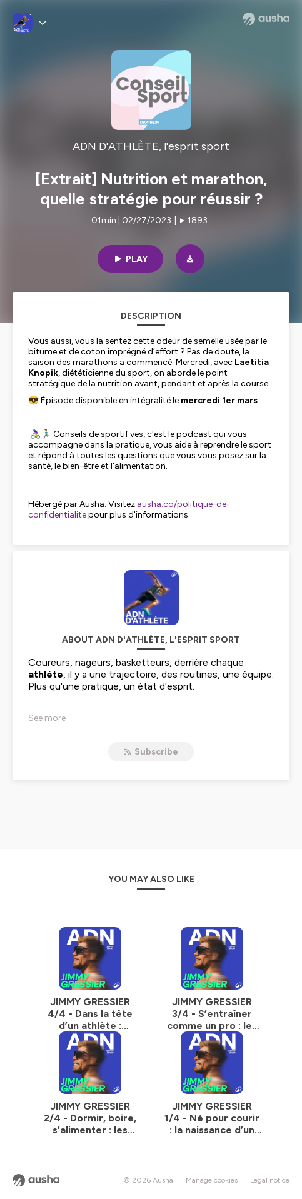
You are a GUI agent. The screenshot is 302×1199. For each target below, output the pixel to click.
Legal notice (269, 1180)
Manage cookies (212, 1180)
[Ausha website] (266, 19)
